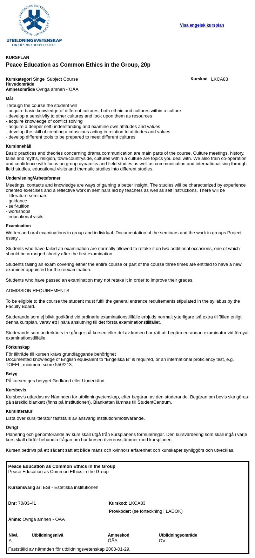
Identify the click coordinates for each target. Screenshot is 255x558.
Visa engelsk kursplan (202, 25)
